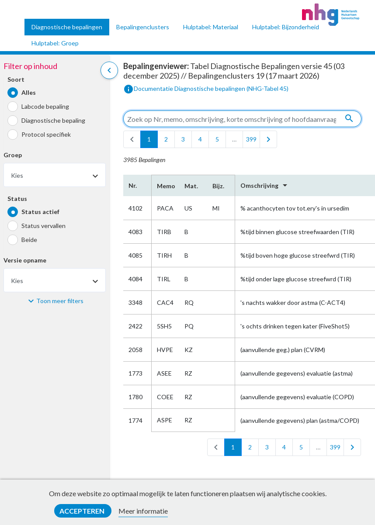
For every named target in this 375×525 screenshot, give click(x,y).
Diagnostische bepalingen (66, 27)
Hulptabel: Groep (55, 43)
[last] (268, 139)
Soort (15, 79)
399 (251, 139)
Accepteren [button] (82, 511)
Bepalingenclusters (142, 27)
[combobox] (54, 175)
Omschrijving (265, 185)
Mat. (191, 186)
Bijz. (218, 186)
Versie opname (24, 260)
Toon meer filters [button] (59, 300)
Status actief (40, 211)
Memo (165, 186)
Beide (29, 239)
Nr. (132, 185)
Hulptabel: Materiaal (210, 27)
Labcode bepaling (45, 106)
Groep (12, 155)
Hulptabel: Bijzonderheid (285, 27)
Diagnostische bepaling (53, 120)
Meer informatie (143, 511)
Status (17, 198)
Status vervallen (43, 225)
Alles (28, 92)
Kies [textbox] (17, 175)
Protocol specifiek (46, 134)
